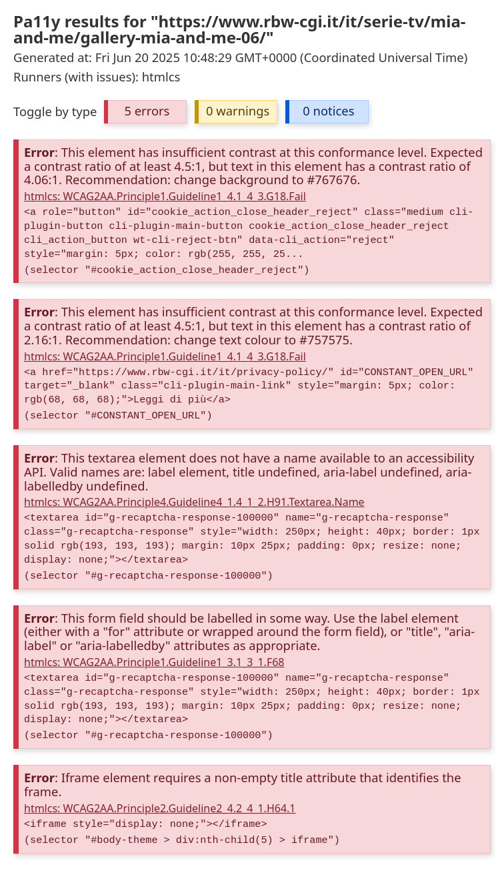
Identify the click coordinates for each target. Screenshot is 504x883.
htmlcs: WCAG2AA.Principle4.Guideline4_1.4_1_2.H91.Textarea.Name (194, 502)
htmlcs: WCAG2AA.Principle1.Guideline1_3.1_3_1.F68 (154, 662)
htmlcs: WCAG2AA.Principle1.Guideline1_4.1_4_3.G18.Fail (165, 196)
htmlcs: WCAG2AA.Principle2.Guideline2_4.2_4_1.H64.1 (160, 808)
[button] (145, 111)
